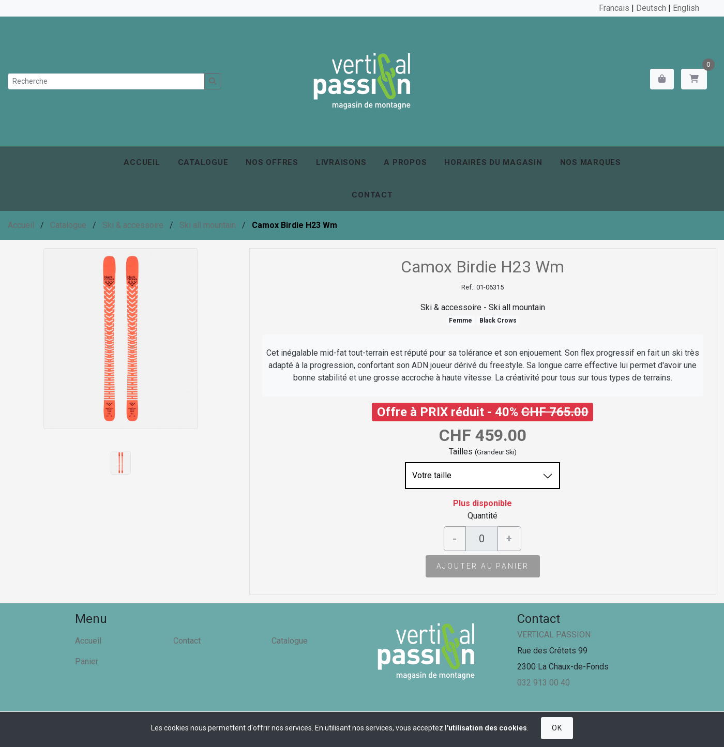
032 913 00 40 (543, 683)
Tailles (461, 451)
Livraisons (341, 162)
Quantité (482, 516)
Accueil (142, 162)
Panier (86, 661)
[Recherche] (106, 81)
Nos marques (590, 162)
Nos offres (272, 162)
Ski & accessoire (132, 225)
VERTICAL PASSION (554, 634)
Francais (614, 8)
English (686, 8)
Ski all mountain (207, 225)
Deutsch (651, 8)
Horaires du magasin (493, 162)
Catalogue (203, 162)
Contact (372, 195)
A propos (405, 162)
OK (557, 728)
